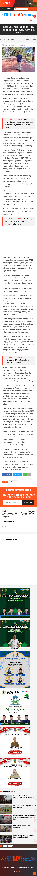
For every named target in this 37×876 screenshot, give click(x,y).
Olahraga (13, 482)
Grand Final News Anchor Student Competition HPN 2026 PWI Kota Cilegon (23, 797)
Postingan (16, 9)
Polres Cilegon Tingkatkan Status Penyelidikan (21, 826)
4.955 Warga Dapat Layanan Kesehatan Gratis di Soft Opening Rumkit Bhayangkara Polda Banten (24, 817)
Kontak (13, 868)
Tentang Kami (6, 868)
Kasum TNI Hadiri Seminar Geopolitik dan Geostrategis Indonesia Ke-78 (23, 836)
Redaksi (33, 868)
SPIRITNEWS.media (19, 872)
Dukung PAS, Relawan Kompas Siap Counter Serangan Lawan (24, 807)
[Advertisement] (18, 241)
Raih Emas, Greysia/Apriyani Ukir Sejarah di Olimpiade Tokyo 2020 (18, 221)
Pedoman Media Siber (23, 868)
